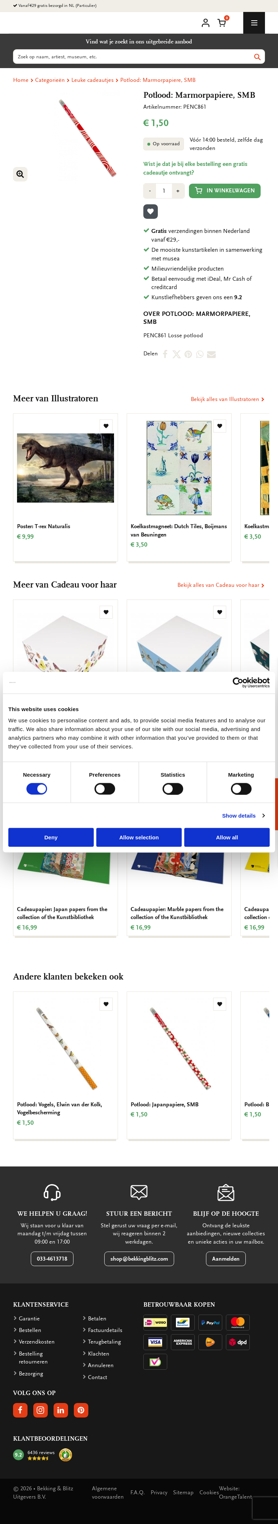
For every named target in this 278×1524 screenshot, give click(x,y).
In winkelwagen (225, 190)
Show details (239, 815)
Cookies (209, 1492)
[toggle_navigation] (254, 23)
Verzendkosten (37, 1342)
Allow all (227, 837)
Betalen (97, 1318)
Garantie (29, 1318)
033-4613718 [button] (52, 1259)
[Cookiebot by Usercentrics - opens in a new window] (238, 682)
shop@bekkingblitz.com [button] (139, 1259)
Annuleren (101, 1365)
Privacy (159, 1492)
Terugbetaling (104, 1342)
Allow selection (139, 837)
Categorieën (50, 80)
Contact (97, 1377)
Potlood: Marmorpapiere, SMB (157, 80)
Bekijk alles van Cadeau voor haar (221, 585)
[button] (221, 22)
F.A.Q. (137, 1492)
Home (21, 80)
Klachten (98, 1353)
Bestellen (30, 1330)
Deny (51, 837)
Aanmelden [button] (226, 1259)
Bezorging (31, 1373)
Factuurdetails (105, 1330)
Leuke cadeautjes (92, 80)
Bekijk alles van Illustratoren (228, 399)
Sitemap (183, 1492)
